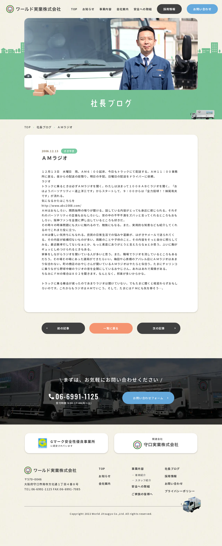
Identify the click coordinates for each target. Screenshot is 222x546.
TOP (74, 9)
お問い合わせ (202, 9)
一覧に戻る (110, 328)
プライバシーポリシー (180, 491)
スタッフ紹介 (143, 480)
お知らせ (88, 9)
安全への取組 (143, 9)
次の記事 (159, 328)
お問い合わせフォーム (148, 398)
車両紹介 (140, 475)
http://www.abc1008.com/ (61, 205)
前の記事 (63, 328)
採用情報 (169, 9)
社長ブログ (44, 127)
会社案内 (123, 9)
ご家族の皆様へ (142, 494)
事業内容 (105, 9)
